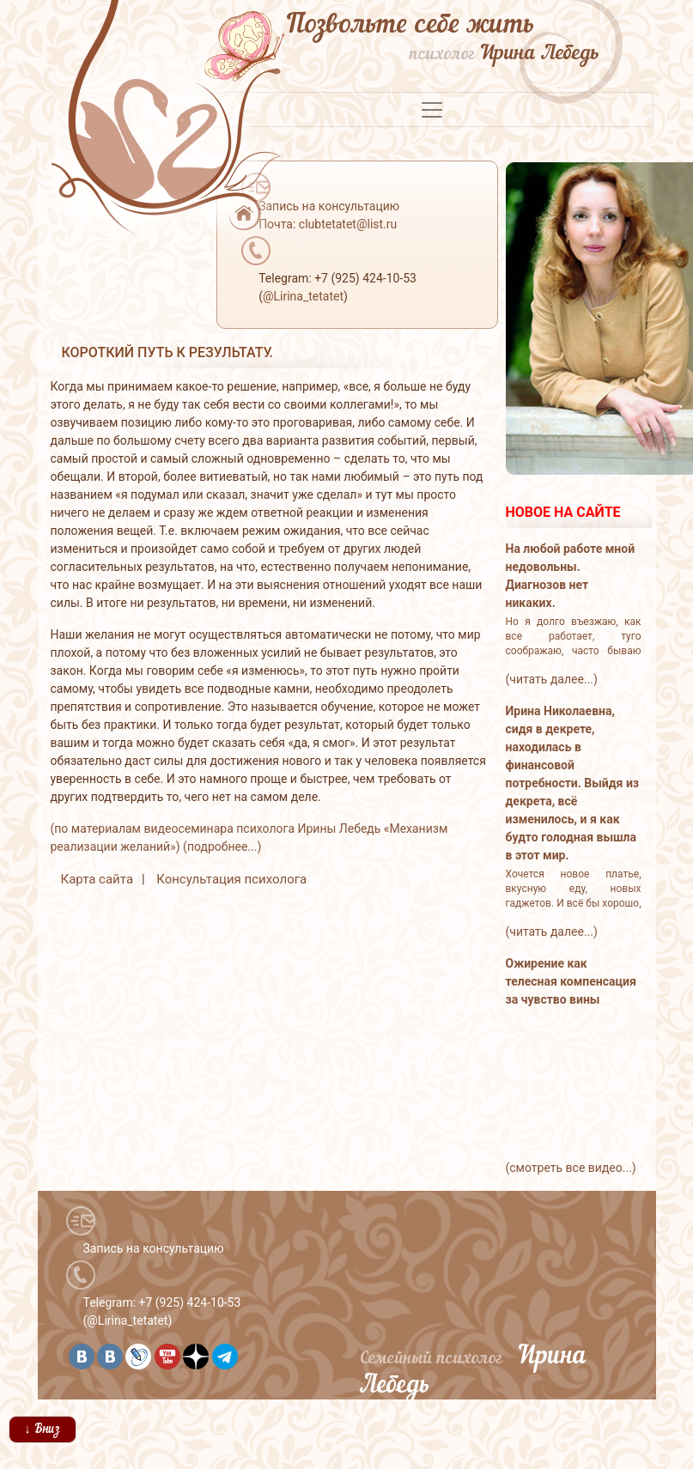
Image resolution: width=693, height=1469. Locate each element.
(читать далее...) (552, 679)
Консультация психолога (231, 879)
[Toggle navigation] (431, 110)
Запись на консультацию (153, 1248)
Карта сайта (97, 879)
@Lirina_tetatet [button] (303, 296)
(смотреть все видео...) (571, 1168)
